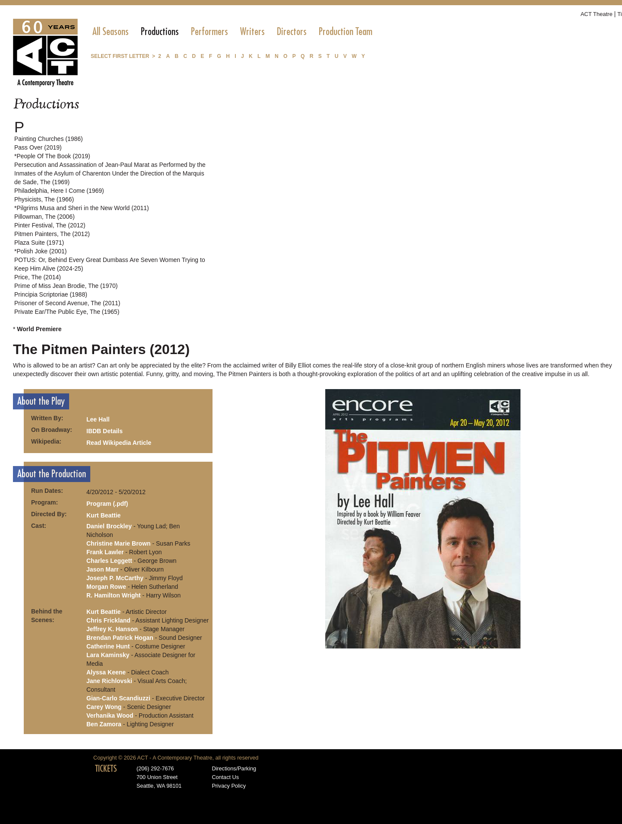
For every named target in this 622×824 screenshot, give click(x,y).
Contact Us (225, 777)
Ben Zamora (103, 724)
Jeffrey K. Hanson (112, 629)
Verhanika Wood (109, 715)
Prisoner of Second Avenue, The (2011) (67, 303)
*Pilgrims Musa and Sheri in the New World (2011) (81, 207)
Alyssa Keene (106, 672)
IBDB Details (104, 431)
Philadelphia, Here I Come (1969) (59, 190)
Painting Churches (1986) (48, 138)
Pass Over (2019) (38, 147)
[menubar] (232, 31)
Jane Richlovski (109, 680)
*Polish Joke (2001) (40, 251)
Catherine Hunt (108, 646)
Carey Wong (103, 706)
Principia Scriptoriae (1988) (50, 294)
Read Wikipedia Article (118, 442)
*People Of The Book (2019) (52, 156)
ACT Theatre (596, 14)
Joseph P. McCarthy (114, 578)
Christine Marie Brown (118, 543)
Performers (209, 31)
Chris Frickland (108, 620)
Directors (292, 31)
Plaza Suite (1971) (39, 242)
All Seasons (110, 31)
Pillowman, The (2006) (44, 216)
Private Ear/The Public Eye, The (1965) (66, 311)
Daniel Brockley (109, 526)
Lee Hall (98, 419)
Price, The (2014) (37, 277)
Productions (160, 31)
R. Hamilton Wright (113, 595)
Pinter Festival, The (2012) (50, 225)
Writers (252, 31)
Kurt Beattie (103, 515)
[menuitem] (110, 31)
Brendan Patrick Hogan (119, 637)
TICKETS (106, 768)
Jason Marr (102, 569)
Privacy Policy (229, 786)
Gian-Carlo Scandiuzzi (118, 698)
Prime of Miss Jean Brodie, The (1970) (65, 285)
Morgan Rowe (106, 586)
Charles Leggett (109, 560)
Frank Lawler (105, 552)
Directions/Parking (234, 769)
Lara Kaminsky (108, 655)
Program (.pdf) (107, 503)
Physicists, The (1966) (44, 199)
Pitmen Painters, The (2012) (52, 233)
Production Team (345, 31)
